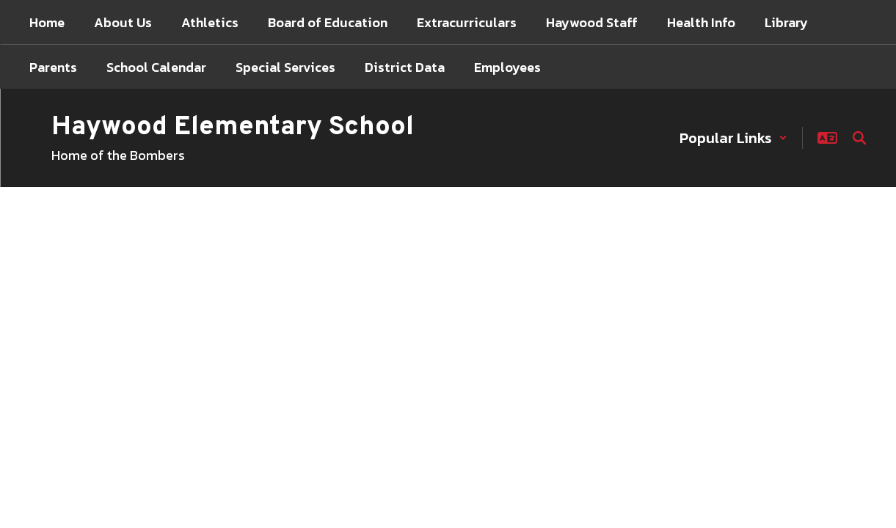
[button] (733, 138)
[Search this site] (859, 138)
